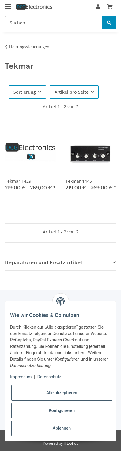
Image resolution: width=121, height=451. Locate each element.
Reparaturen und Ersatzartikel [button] (43, 262)
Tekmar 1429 (18, 181)
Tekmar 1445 (79, 181)
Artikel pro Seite (72, 92)
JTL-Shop (71, 443)
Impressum (21, 376)
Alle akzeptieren (61, 392)
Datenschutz (49, 376)
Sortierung (24, 92)
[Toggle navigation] (8, 4)
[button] (98, 7)
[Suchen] (53, 22)
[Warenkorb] (110, 7)
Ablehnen (62, 428)
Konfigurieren (62, 410)
